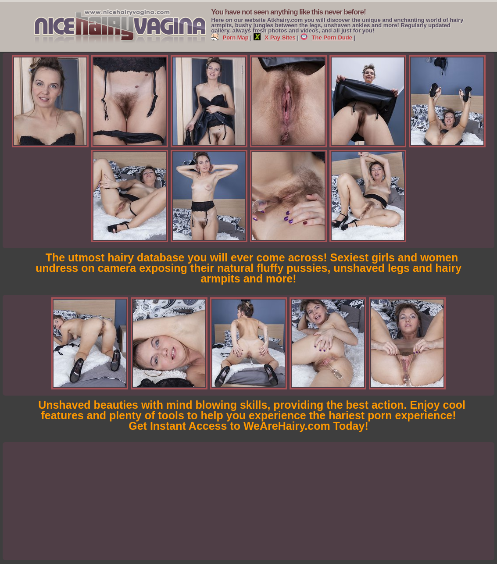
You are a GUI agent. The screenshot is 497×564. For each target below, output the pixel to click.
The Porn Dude (326, 37)
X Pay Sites (275, 37)
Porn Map (230, 37)
